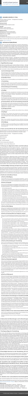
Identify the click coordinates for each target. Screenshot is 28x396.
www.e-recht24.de (7, 40)
